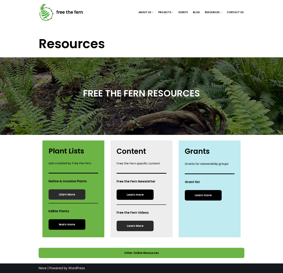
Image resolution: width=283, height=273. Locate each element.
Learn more (135, 195)
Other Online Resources (141, 253)
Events (183, 12)
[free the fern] (61, 12)
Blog (196, 12)
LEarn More (67, 194)
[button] (152, 12)
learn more (67, 224)
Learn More (135, 226)
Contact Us (235, 12)
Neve (43, 268)
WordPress (76, 268)
